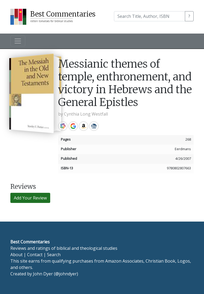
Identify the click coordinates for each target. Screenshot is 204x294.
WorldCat (62, 126)
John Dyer (43, 274)
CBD (94, 126)
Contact (34, 255)
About (16, 255)
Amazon (83, 126)
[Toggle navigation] (17, 41)
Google (73, 126)
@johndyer (66, 274)
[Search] (149, 16)
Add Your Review (30, 198)
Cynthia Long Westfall (86, 114)
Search (54, 255)
